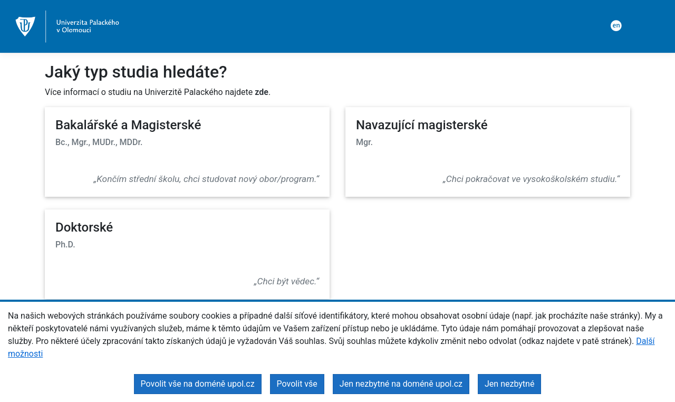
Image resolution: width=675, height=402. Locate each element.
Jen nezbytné (509, 384)
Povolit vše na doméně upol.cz (198, 384)
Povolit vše (297, 384)
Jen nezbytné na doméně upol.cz (401, 384)
